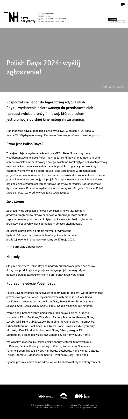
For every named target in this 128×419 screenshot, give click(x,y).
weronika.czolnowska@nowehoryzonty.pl (75, 362)
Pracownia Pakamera (87, 405)
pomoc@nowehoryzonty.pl (46, 408)
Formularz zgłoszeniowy (28, 246)
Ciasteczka (74, 408)
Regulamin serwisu (88, 408)
